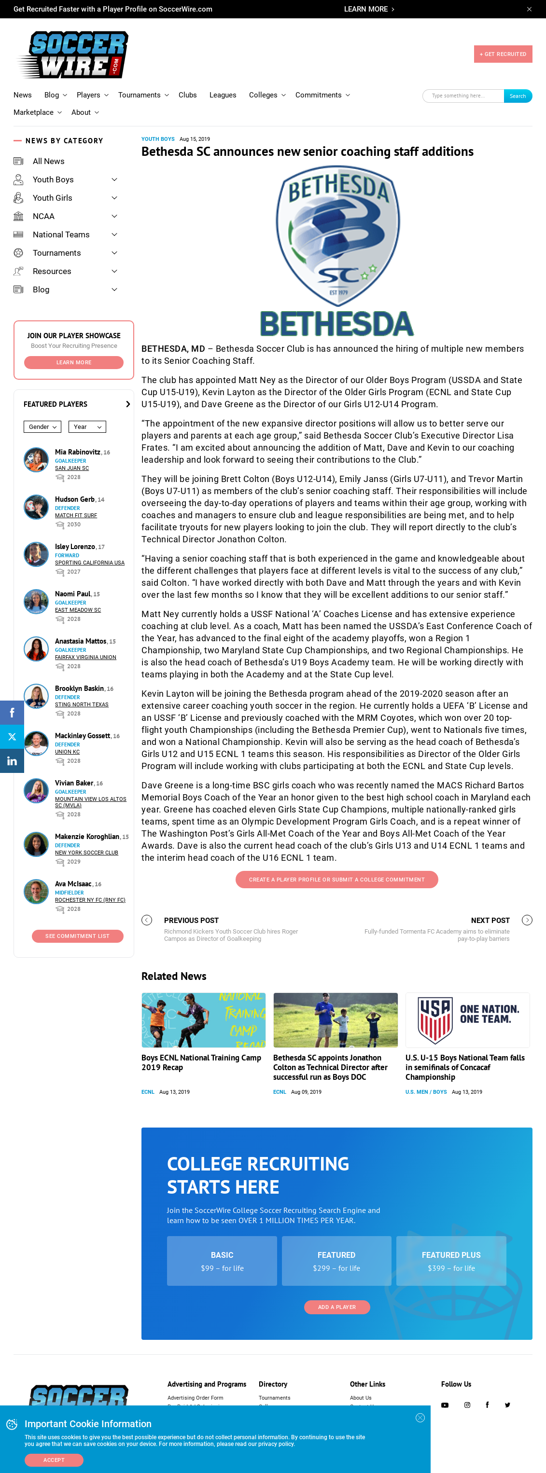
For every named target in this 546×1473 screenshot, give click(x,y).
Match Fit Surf (76, 515)
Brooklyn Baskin (80, 688)
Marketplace (34, 112)
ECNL (147, 1092)
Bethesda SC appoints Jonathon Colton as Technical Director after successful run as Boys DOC (330, 1067)
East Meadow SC (78, 610)
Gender (39, 426)
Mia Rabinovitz (78, 451)
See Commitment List (77, 936)
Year (80, 426)
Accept (54, 1460)
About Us (361, 1398)
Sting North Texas (82, 705)
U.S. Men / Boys (426, 1092)
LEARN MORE (366, 9)
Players (88, 95)
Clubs (188, 95)
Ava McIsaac (74, 883)
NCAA (34, 216)
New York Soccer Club (86, 853)
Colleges (263, 95)
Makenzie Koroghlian (88, 836)
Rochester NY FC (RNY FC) (90, 900)
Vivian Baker (75, 782)
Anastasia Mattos (81, 641)
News (23, 95)
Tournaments (139, 95)
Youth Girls (43, 198)
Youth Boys (44, 179)
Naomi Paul (73, 593)
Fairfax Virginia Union (85, 657)
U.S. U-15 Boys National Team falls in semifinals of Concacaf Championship (465, 1067)
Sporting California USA (90, 563)
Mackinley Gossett (83, 735)
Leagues (223, 95)
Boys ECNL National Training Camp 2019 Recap (201, 1062)
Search (518, 95)
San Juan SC (72, 468)
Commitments (318, 95)
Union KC (67, 752)
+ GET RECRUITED (503, 54)
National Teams (52, 234)
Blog (51, 95)
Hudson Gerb (76, 499)
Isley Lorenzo (76, 546)
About (81, 112)
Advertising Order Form (196, 1398)
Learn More (74, 362)
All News (39, 161)
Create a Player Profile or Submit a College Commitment (337, 880)
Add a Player (337, 1307)
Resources (42, 271)
